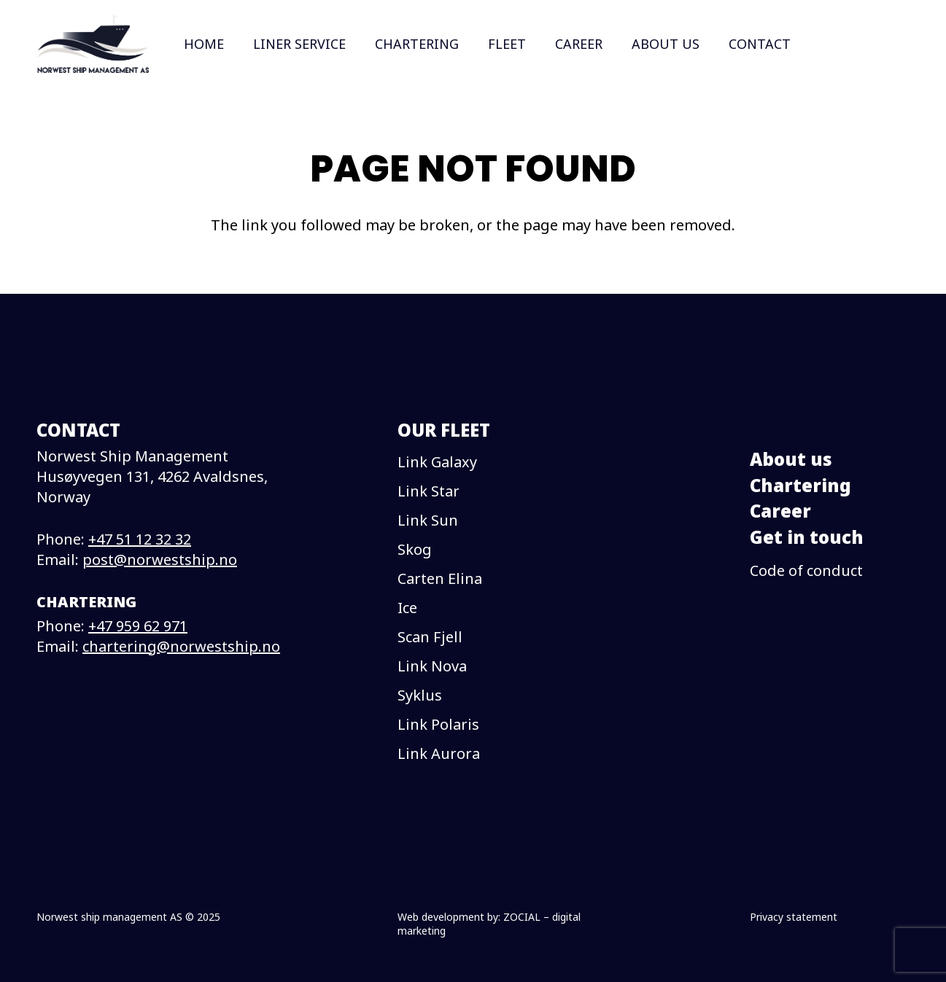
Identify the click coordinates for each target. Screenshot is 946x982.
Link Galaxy (437, 462)
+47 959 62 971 (137, 626)
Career (780, 511)
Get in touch (807, 537)
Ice (407, 607)
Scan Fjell (430, 637)
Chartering (800, 485)
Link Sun (428, 520)
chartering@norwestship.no (181, 646)
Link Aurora (439, 753)
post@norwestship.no (159, 559)
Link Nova (432, 666)
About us (791, 459)
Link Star (429, 491)
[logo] (92, 44)
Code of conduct (806, 570)
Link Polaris (438, 724)
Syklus (420, 695)
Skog (415, 549)
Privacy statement (793, 917)
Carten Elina (440, 578)
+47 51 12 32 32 (139, 539)
